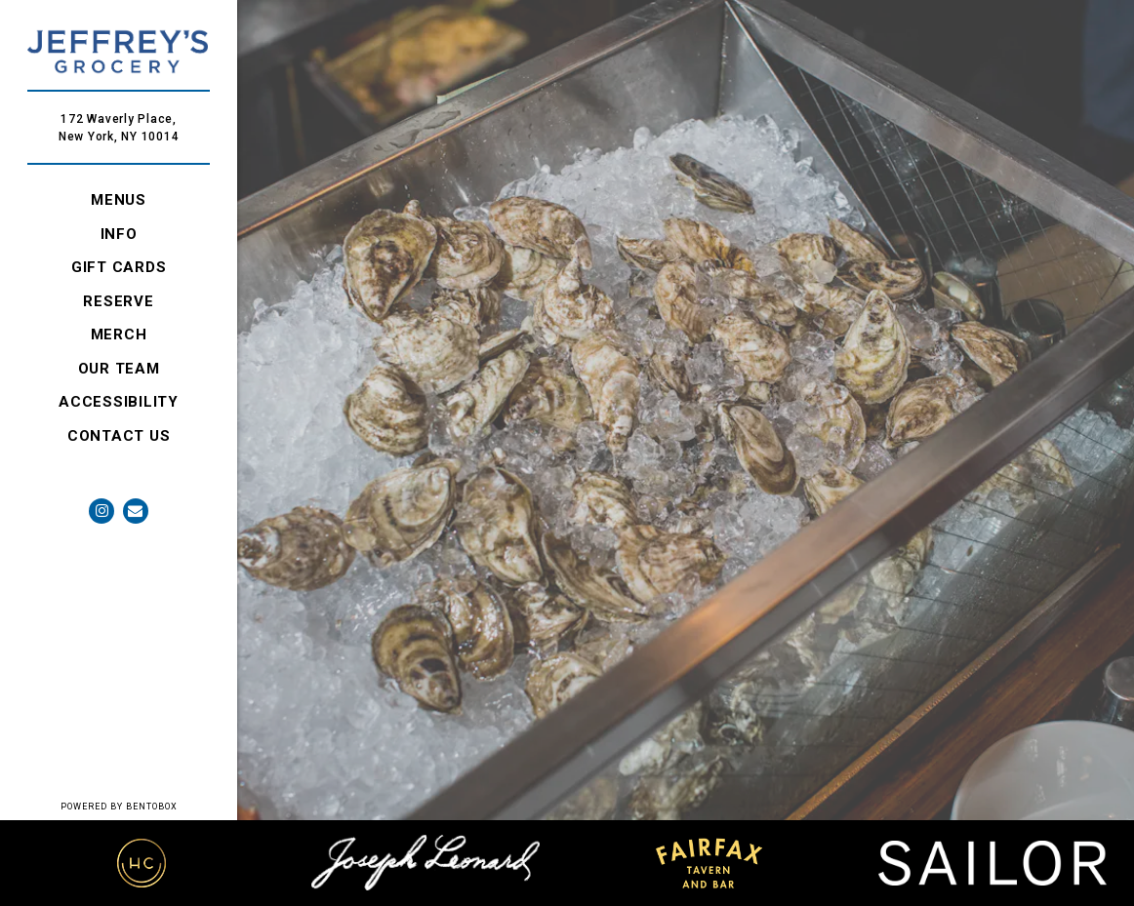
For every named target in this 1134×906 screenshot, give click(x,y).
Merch (122, 333)
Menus (118, 200)
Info (119, 234)
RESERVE (122, 300)
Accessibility (119, 402)
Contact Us (119, 436)
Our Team (119, 368)
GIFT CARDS (122, 266)
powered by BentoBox (149, 805)
